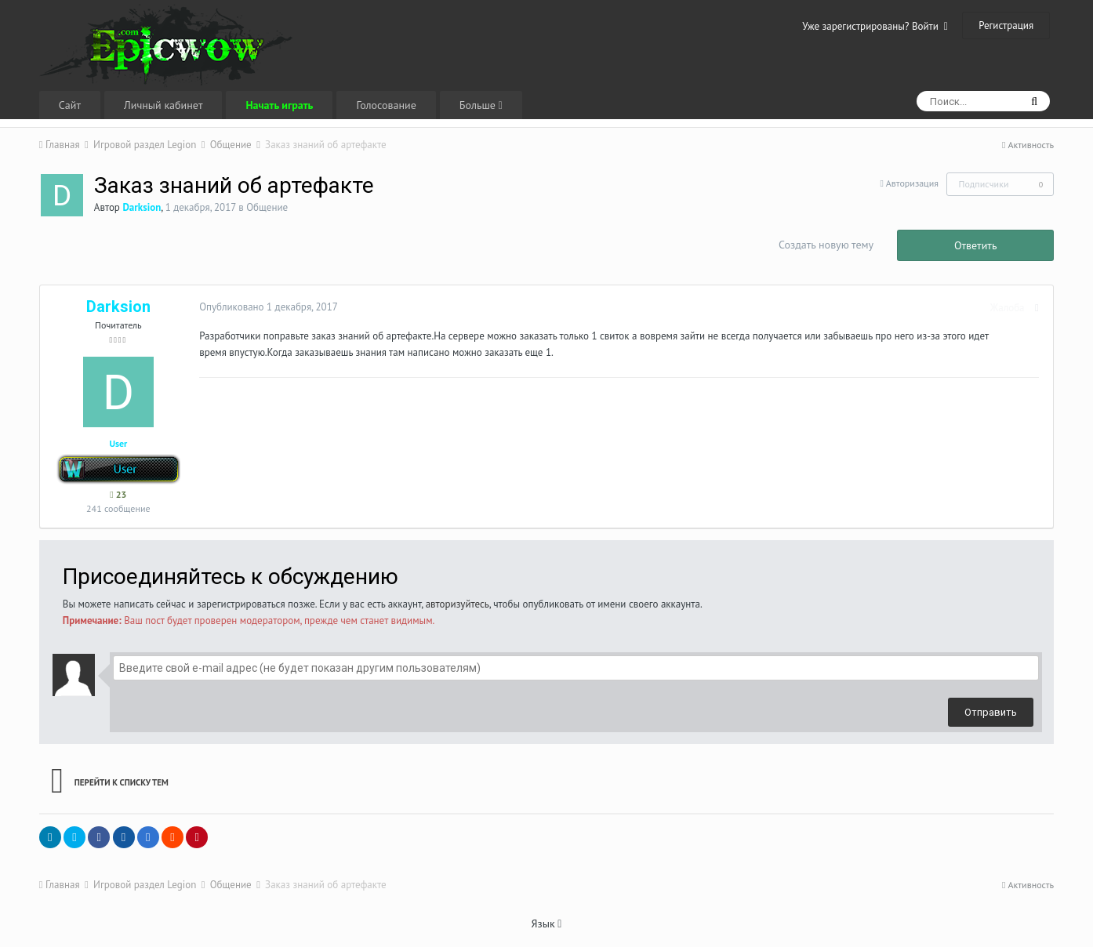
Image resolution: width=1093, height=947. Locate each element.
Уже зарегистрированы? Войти (875, 26)
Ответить (975, 245)
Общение (267, 207)
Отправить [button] (990, 712)
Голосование (386, 105)
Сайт (70, 105)
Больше (481, 105)
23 (118, 494)
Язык (547, 923)
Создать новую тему (826, 245)
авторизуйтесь (457, 604)
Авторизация (912, 183)
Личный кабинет (163, 105)
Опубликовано (266, 307)
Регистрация (1006, 25)
